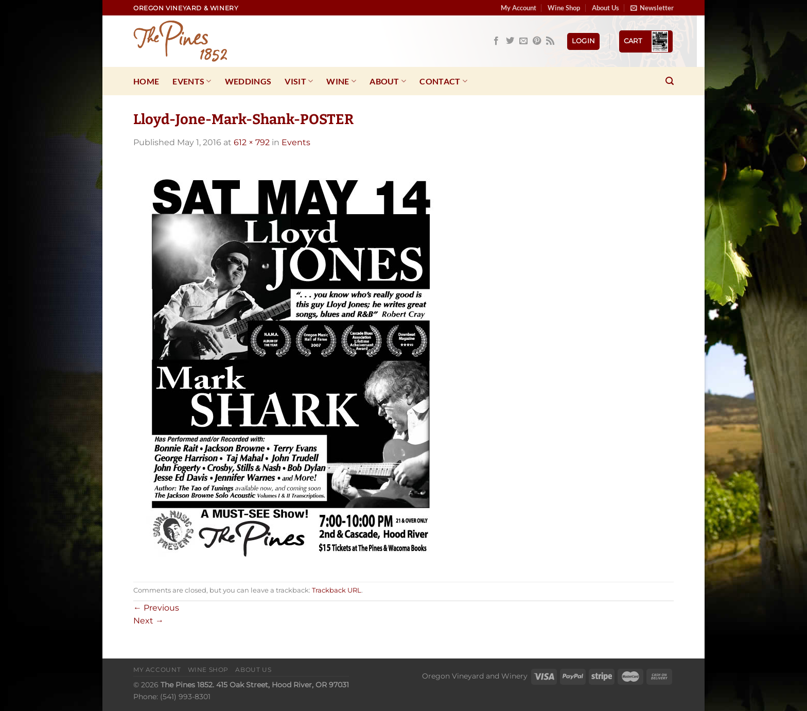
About (388, 81)
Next (148, 621)
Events (191, 81)
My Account (518, 8)
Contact (443, 81)
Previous (156, 608)
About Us (605, 8)
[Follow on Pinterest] (537, 41)
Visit (299, 81)
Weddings (248, 81)
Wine (341, 81)
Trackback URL (336, 590)
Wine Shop (564, 8)
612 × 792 (252, 142)
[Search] (669, 81)
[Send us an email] (523, 41)
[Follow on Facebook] (496, 41)
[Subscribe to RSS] (550, 41)
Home (146, 81)
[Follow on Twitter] (510, 41)
